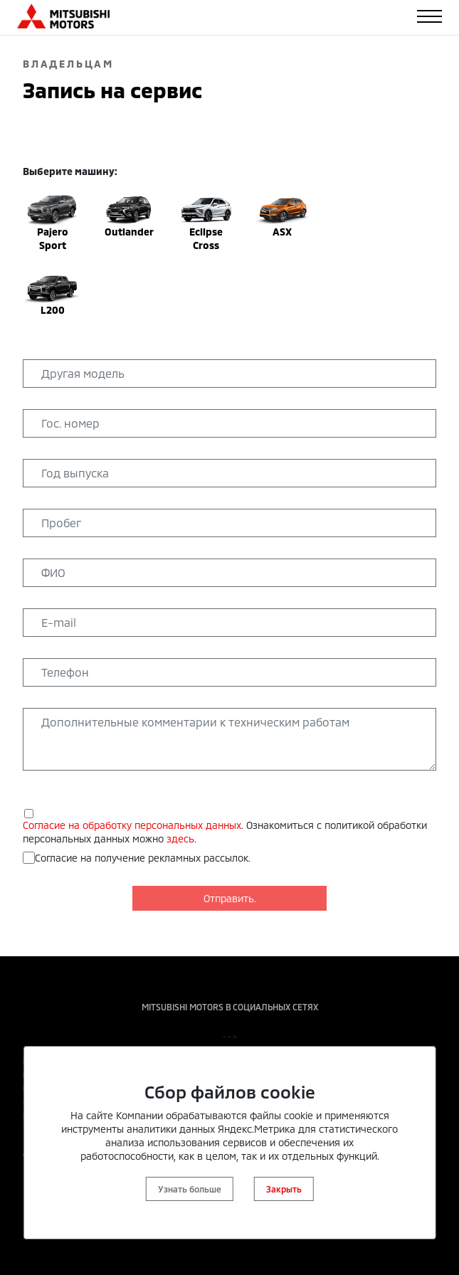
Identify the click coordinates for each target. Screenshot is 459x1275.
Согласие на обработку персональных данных (132, 825)
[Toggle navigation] (429, 16)
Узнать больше (189, 1189)
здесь (180, 838)
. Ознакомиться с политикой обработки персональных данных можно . (225, 832)
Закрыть (284, 1189)
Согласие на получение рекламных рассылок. (142, 858)
